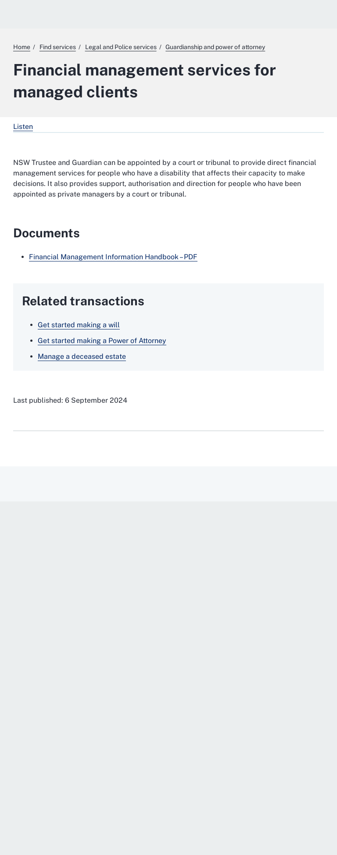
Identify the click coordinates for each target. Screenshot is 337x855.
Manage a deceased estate (82, 356)
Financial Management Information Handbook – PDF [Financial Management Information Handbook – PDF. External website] (113, 257)
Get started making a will (79, 325)
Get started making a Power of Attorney (102, 340)
